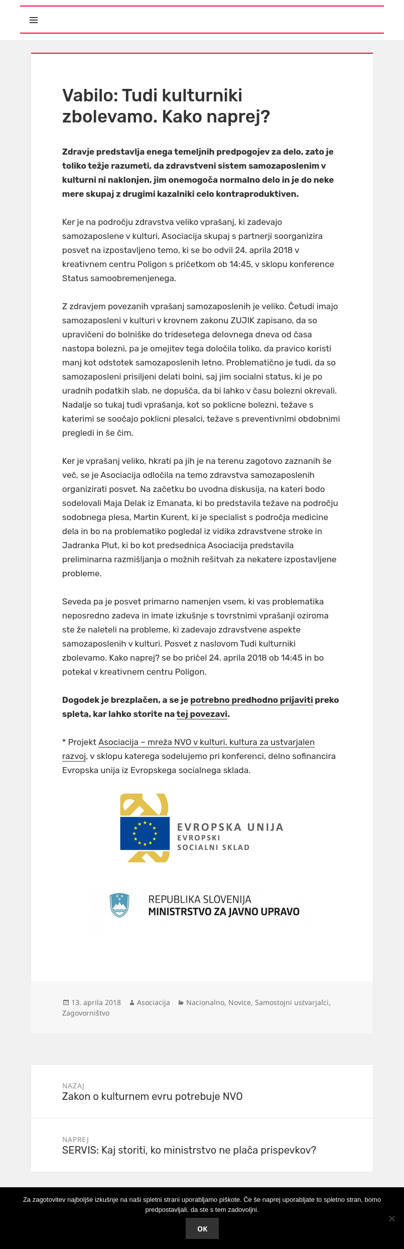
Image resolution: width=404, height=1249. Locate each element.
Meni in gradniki (79, 11)
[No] (391, 1218)
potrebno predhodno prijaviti (251, 700)
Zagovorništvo (85, 1013)
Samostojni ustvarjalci (292, 1002)
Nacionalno (205, 1002)
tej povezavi (202, 714)
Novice (239, 1002)
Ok (202, 1228)
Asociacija (153, 1002)
